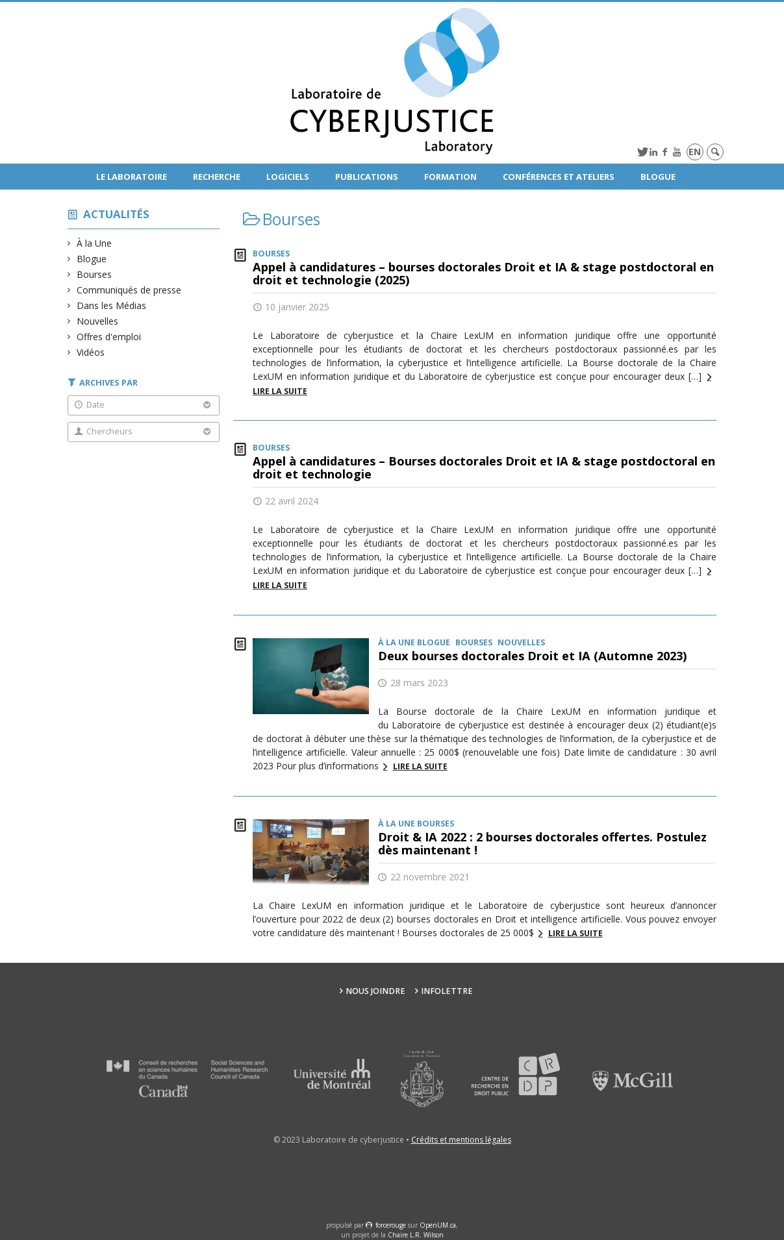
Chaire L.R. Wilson (416, 1234)
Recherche (216, 176)
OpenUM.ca (438, 1225)
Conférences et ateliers (558, 176)
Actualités (116, 213)
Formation (450, 176)
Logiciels (287, 176)
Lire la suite (420, 766)
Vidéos (91, 352)
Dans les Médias (111, 305)
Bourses (94, 274)
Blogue (658, 176)
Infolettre (447, 991)
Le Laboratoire (131, 176)
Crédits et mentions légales (461, 1139)
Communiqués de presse (129, 290)
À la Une (94, 243)
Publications (366, 176)
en (695, 151)
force (390, 1225)
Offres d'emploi (109, 336)
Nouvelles (97, 321)
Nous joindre (375, 991)
